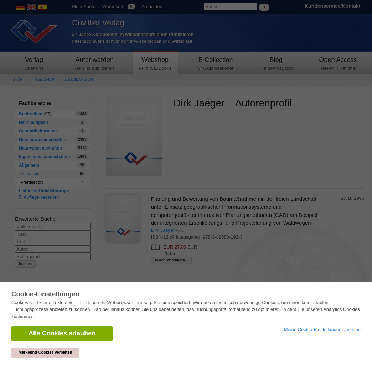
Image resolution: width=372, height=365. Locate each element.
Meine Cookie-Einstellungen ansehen (322, 329)
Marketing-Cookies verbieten (45, 352)
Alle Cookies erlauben (62, 333)
